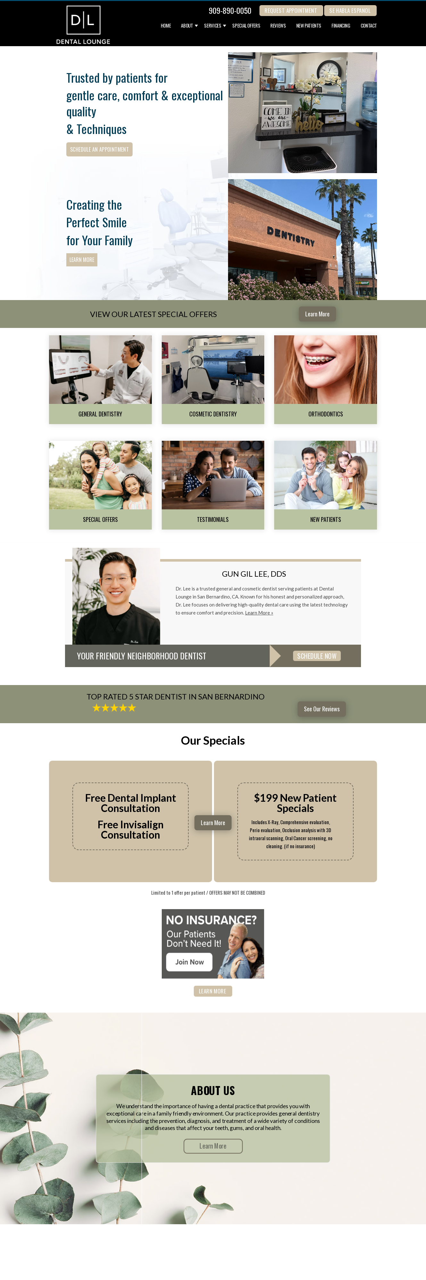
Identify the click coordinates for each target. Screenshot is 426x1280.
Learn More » (259, 612)
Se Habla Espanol (350, 10)
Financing (341, 25)
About (187, 25)
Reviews (278, 25)
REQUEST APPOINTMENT (291, 10)
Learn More (82, 260)
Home (166, 25)
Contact (369, 25)
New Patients (309, 25)
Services (212, 25)
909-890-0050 (230, 10)
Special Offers (246, 25)
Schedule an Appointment (99, 149)
